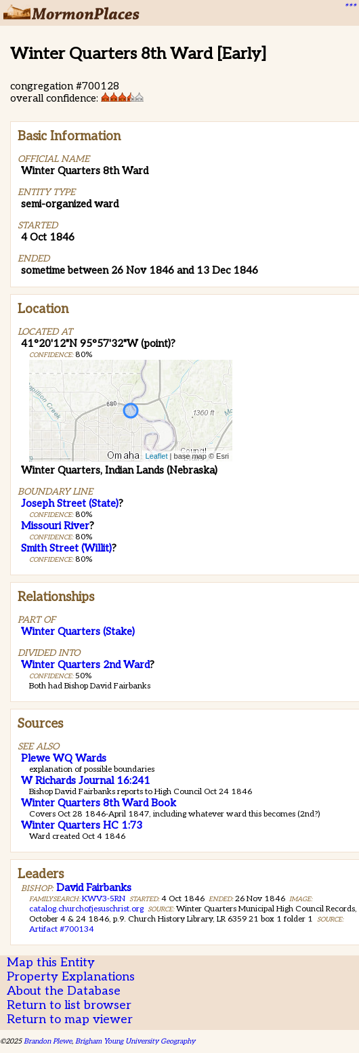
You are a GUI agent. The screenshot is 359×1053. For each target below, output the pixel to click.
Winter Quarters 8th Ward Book (98, 803)
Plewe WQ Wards (63, 758)
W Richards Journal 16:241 (85, 781)
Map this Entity (51, 962)
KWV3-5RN (103, 899)
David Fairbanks (93, 888)
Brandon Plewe (48, 1041)
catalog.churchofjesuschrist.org (86, 909)
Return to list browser (69, 1005)
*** (349, 7)
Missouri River (55, 526)
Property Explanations (71, 977)
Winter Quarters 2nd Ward (85, 665)
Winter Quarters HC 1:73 (81, 825)
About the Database (64, 991)
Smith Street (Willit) (66, 548)
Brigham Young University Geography (135, 1041)
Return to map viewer (70, 1019)
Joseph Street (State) (70, 503)
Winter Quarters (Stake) (78, 631)
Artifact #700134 (61, 929)
